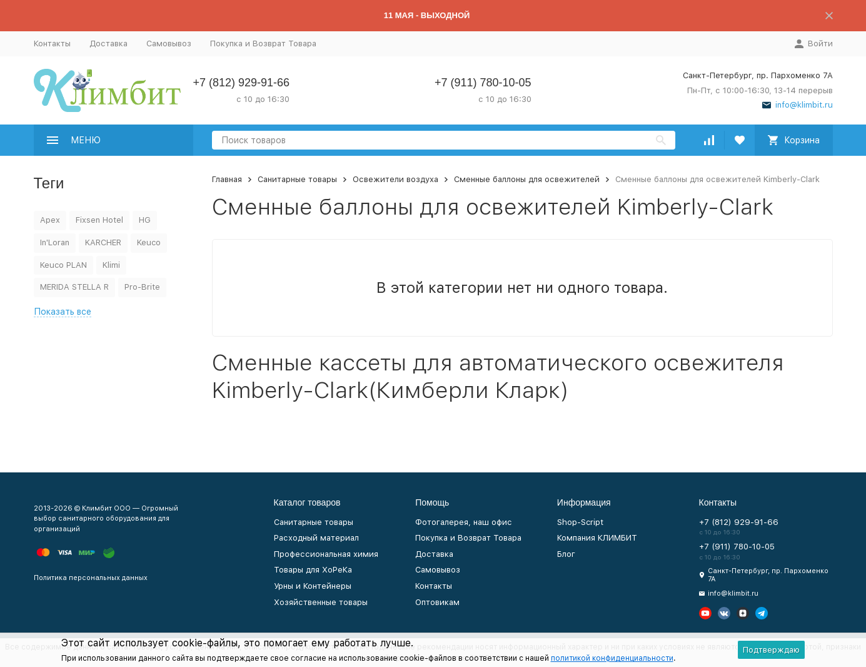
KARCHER (103, 242)
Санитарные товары (297, 179)
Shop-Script (580, 522)
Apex (50, 220)
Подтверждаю (771, 649)
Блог (566, 554)
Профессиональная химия (326, 554)
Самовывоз (168, 43)
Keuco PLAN (63, 265)
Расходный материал (316, 537)
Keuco (149, 242)
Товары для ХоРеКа (313, 569)
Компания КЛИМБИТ (597, 537)
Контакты (52, 43)
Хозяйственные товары (321, 602)
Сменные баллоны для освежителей (527, 179)
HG (145, 220)
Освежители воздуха (395, 179)
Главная (227, 179)
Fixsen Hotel (99, 220)
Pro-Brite (142, 287)
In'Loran (54, 242)
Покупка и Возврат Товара (263, 43)
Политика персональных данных (91, 578)
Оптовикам (437, 602)
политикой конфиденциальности (612, 658)
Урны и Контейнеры (312, 586)
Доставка (108, 43)
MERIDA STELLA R (74, 287)
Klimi (111, 265)
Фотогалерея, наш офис (463, 522)
